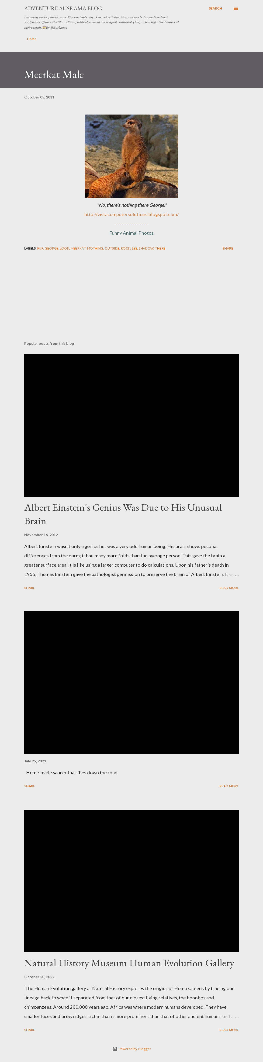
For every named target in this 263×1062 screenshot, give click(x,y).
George (52, 248)
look (64, 248)
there (160, 248)
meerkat (78, 248)
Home (31, 39)
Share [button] (227, 248)
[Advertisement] (131, 301)
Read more (229, 588)
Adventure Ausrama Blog (63, 8)
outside (112, 248)
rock (125, 248)
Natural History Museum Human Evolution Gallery (129, 962)
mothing (95, 248)
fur (40, 248)
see (134, 248)
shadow (146, 248)
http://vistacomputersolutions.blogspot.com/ (131, 214)
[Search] (215, 8)
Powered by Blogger (131, 1049)
